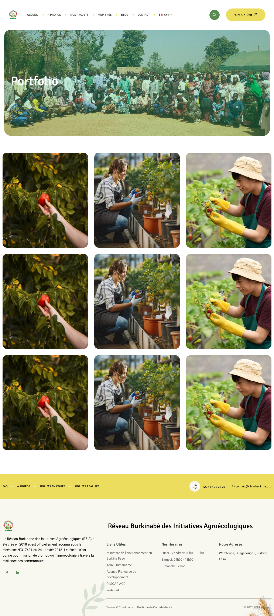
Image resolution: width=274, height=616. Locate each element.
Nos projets (79, 15)
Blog (124, 15)
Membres (105, 15)
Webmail (113, 590)
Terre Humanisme (119, 565)
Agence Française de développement (121, 574)
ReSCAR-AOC (116, 584)
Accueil (32, 15)
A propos (54, 15)
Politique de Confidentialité (154, 607)
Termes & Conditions (119, 607)
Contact (144, 15)
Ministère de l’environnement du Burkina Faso (129, 555)
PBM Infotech (262, 607)
